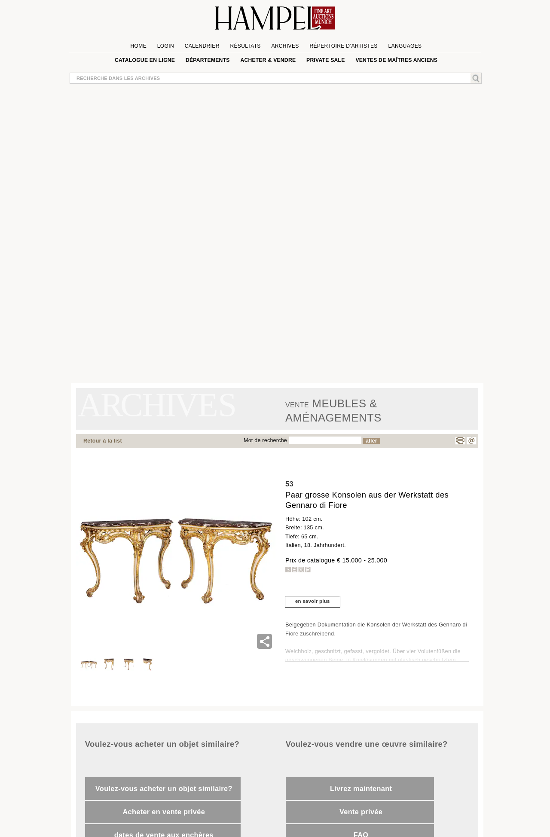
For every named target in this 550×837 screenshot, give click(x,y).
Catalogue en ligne (145, 60)
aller (371, 441)
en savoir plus (312, 601)
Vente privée (360, 812)
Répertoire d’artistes (343, 46)
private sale (325, 60)
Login (165, 46)
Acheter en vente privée (163, 812)
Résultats (245, 46)
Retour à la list (102, 441)
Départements (208, 60)
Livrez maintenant (361, 788)
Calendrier (202, 46)
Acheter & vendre (268, 60)
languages (405, 46)
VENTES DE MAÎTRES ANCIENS (396, 60)
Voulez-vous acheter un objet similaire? (163, 788)
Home (139, 46)
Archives (285, 46)
